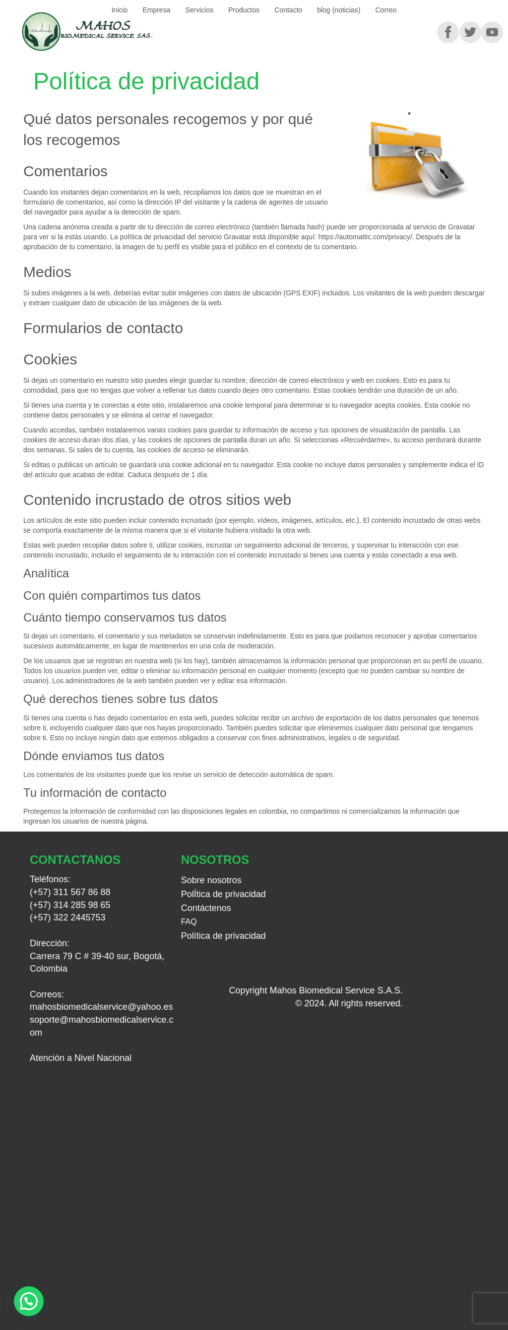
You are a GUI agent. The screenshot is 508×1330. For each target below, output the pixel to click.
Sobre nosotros (211, 880)
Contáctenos (206, 908)
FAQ (189, 921)
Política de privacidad (223, 936)
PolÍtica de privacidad (223, 894)
